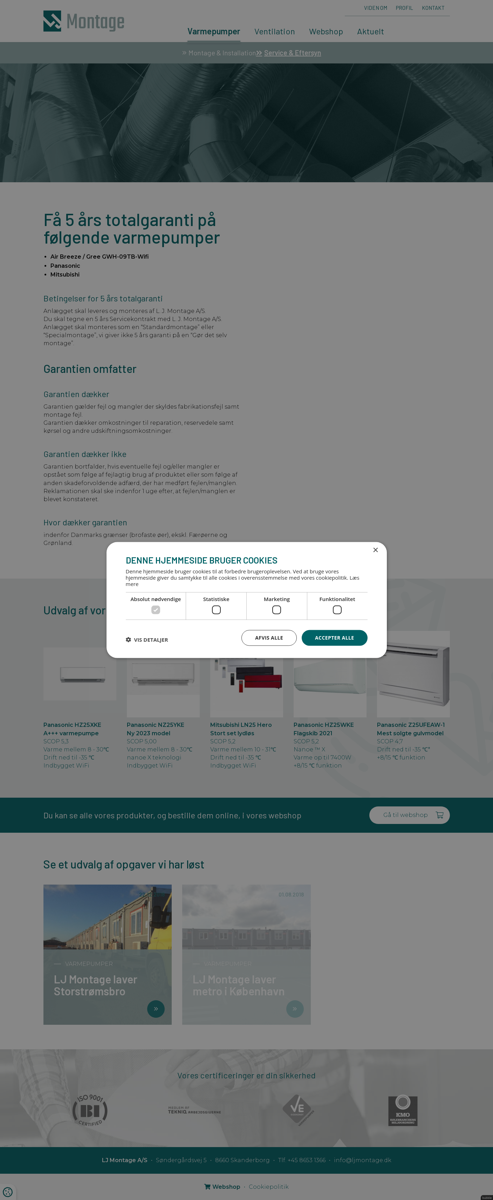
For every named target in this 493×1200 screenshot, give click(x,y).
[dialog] (246, 600)
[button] (147, 639)
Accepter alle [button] (334, 637)
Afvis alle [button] (269, 637)
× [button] (375, 550)
